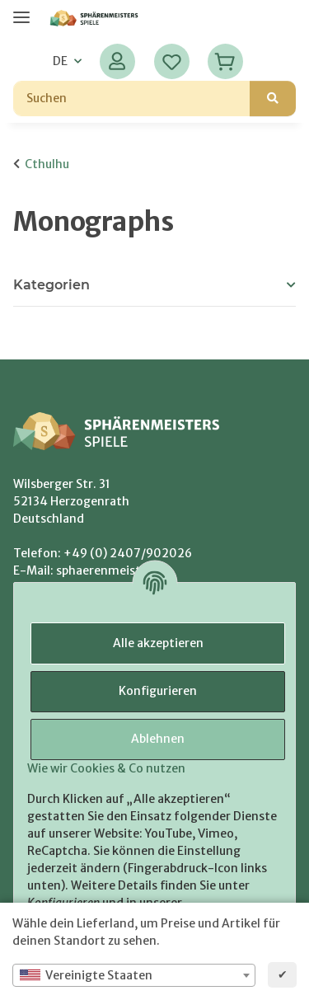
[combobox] (133, 975)
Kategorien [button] (51, 285)
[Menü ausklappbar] (21, 10)
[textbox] (134, 975)
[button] (117, 61)
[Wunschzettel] (172, 61)
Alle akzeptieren (158, 643)
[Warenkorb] (225, 61)
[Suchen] (131, 98)
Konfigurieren (158, 690)
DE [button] (60, 61)
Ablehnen (158, 738)
